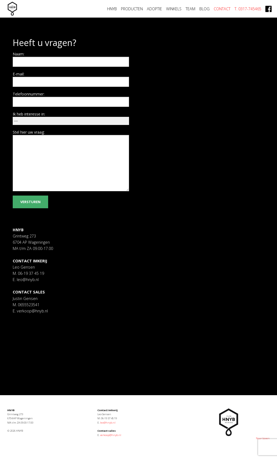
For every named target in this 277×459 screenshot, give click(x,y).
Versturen (30, 201)
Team (190, 8)
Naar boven (263, 438)
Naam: (18, 54)
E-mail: (18, 74)
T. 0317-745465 (248, 8)
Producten (132, 8)
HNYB (112, 8)
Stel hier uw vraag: (29, 132)
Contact (222, 8)
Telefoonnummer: (28, 94)
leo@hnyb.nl (27, 279)
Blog (204, 8)
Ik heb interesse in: (29, 114)
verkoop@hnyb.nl (32, 310)
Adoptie (154, 8)
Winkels (174, 8)
